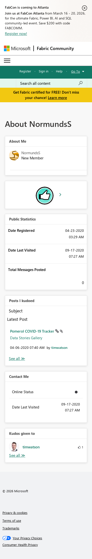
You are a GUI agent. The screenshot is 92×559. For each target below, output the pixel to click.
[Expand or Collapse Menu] (7, 60)
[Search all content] (51, 83)
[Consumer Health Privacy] (46, 544)
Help (59, 71)
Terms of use (11, 520)
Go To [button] (75, 71)
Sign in (43, 71)
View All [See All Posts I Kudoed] (17, 358)
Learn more (57, 97)
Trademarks (10, 528)
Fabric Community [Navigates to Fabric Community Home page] (55, 48)
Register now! (16, 33)
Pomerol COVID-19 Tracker (32, 331)
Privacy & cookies (14, 512)
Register (25, 71)
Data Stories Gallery (26, 337)
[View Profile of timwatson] (59, 347)
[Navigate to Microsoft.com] (17, 48)
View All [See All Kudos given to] (17, 455)
